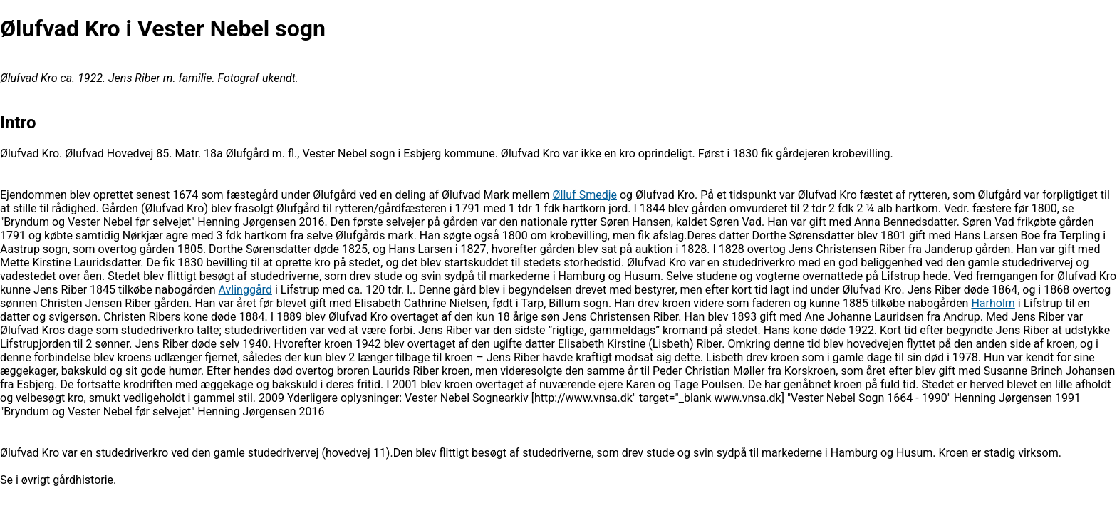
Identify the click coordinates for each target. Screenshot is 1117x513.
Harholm (992, 303)
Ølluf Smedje (584, 195)
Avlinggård (245, 289)
